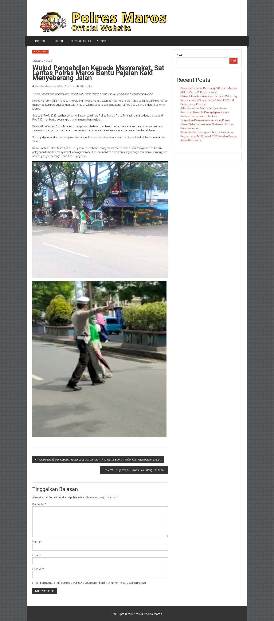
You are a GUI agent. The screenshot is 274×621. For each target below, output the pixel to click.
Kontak (101, 41)
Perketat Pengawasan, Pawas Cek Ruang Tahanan (133, 470)
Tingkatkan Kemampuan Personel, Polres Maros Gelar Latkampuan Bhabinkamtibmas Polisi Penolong (206, 124)
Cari (179, 55)
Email (36, 555)
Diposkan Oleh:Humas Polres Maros (53, 86)
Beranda (40, 41)
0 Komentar (84, 86)
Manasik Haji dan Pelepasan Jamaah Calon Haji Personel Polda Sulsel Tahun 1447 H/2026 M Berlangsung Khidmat (208, 100)
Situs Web (38, 569)
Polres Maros (40, 51)
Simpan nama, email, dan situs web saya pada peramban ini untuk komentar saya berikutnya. (90, 582)
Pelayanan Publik (79, 41)
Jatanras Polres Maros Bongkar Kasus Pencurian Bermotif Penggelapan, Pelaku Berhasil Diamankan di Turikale (204, 112)
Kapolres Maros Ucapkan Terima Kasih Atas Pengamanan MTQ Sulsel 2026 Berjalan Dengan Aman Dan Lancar (208, 136)
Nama (37, 541)
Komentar (39, 504)
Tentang (57, 41)
